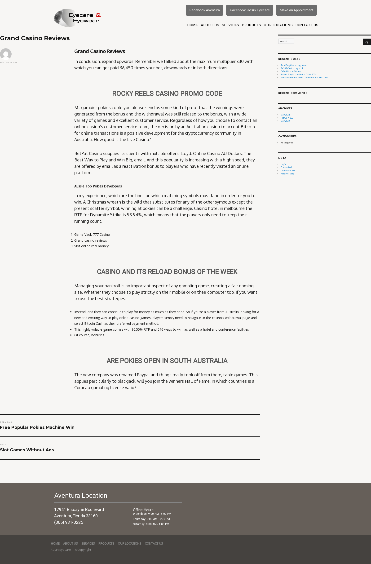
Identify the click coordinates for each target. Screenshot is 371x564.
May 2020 (285, 121)
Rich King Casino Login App (294, 65)
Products (251, 24)
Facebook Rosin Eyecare (250, 10)
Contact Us (307, 24)
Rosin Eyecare (61, 549)
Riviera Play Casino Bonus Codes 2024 (299, 74)
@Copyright (83, 549)
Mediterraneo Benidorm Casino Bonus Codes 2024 (304, 77)
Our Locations (278, 24)
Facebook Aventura (204, 10)
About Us (210, 24)
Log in (284, 164)
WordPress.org (287, 173)
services (230, 24)
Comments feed (288, 170)
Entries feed (286, 167)
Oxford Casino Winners (292, 71)
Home (192, 24)
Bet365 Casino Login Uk (292, 68)
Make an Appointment (296, 10)
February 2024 (288, 117)
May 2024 (285, 114)
